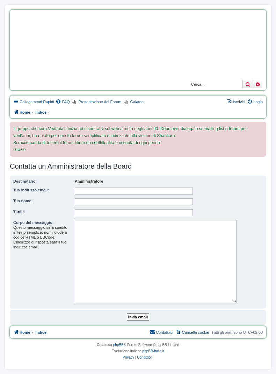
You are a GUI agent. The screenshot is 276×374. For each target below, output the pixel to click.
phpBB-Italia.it (153, 351)
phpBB (118, 345)
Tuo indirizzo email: (31, 190)
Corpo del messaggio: (33, 222)
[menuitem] (63, 102)
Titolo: (19, 212)
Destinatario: (25, 181)
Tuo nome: (22, 201)
